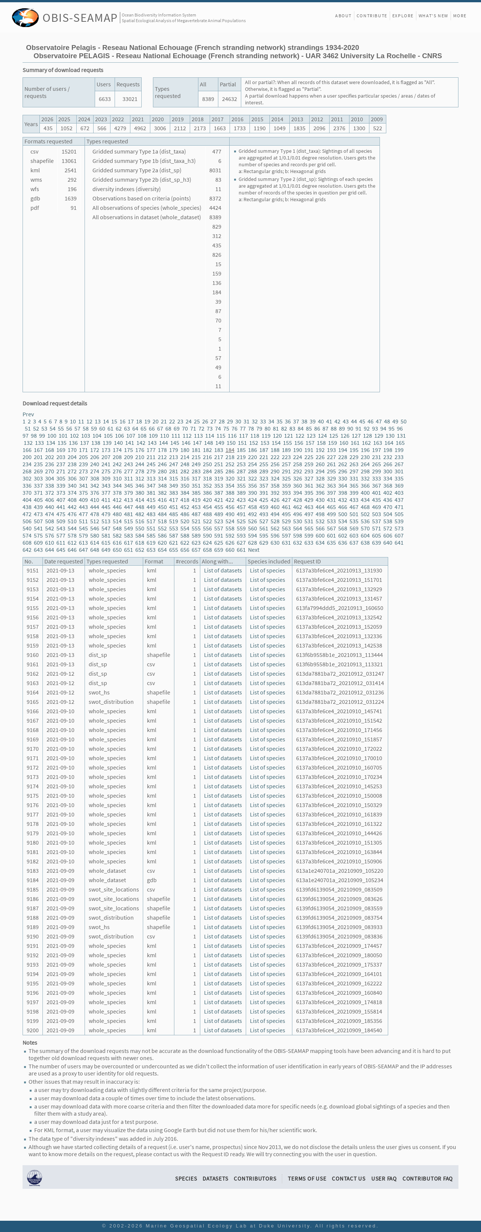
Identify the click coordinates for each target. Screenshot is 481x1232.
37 (296, 421)
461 (286, 507)
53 (44, 428)
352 (207, 485)
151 (242, 442)
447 (128, 507)
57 (77, 428)
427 (286, 499)
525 (241, 521)
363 (331, 485)
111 (175, 435)
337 (38, 485)
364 (342, 485)
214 (184, 457)
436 (387, 499)
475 (60, 514)
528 (275, 521)
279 (151, 471)
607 (399, 535)
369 (399, 485)
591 (218, 535)
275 (105, 471)
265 (376, 464)
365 (353, 485)
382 (162, 492)
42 (337, 421)
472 (27, 514)
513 (105, 521)
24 (189, 421)
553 (173, 528)
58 (86, 428)
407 (60, 499)
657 (196, 549)
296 (342, 471)
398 (342, 492)
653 (151, 549)
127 (356, 435)
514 (117, 521)
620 (162, 542)
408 (72, 499)
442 (72, 507)
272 (72, 471)
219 (241, 457)
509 (60, 521)
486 (184, 514)
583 (128, 535)
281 (173, 471)
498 (320, 514)
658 (207, 549)
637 (353, 542)
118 (254, 435)
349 (173, 485)
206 (94, 457)
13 (98, 421)
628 (252, 542)
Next (253, 549)
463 (308, 507)
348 (162, 485)
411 (105, 499)
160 (343, 442)
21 (164, 421)
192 (320, 449)
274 (94, 471)
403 (399, 492)
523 (218, 521)
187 (263, 449)
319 (218, 478)
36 (288, 421)
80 (268, 428)
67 (160, 428)
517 (151, 521)
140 (118, 442)
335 (399, 478)
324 (275, 478)
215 (196, 457)
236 (49, 464)
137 (84, 442)
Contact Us (349, 1178)
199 (399, 449)
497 (308, 514)
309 (105, 478)
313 (151, 478)
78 (251, 428)
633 (308, 542)
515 (128, 521)
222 (275, 457)
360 (297, 485)
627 (241, 542)
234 (27, 464)
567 (331, 528)
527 (263, 521)
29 (230, 421)
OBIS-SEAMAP (80, 17)
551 (151, 528)
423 (241, 499)
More (460, 15)
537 (376, 521)
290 (275, 471)
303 (38, 478)
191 (308, 449)
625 (218, 542)
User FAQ (384, 1178)
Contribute (372, 15)
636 (342, 542)
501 (353, 514)
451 (173, 507)
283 (196, 471)
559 (241, 528)
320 (229, 478)
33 (263, 421)
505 (399, 514)
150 (231, 442)
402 (387, 492)
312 (139, 478)
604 (365, 535)
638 (365, 542)
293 (308, 471)
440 (49, 507)
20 (156, 421)
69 (177, 428)
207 (105, 457)
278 (139, 471)
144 (163, 442)
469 (376, 507)
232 (387, 457)
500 (342, 514)
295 (331, 471)
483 (151, 514)
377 (105, 492)
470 (387, 507)
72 (201, 428)
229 (353, 457)
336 (27, 485)
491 (241, 514)
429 (308, 499)
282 (184, 471)
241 (105, 464)
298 (365, 471)
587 (173, 535)
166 (27, 449)
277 (128, 471)
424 (252, 499)
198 (387, 449)
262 (342, 464)
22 (172, 421)
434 (365, 499)
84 (301, 428)
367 (376, 485)
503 (376, 514)
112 (187, 435)
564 (297, 528)
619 (151, 542)
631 (286, 542)
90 (350, 428)
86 (317, 428)
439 (38, 507)
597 (286, 535)
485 (173, 514)
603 (353, 535)
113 (198, 435)
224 (297, 457)
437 (399, 499)
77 (243, 428)
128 (367, 435)
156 (298, 442)
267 (399, 464)
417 (173, 499)
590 (207, 535)
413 (128, 499)
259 (308, 464)
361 (308, 485)
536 (365, 521)
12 (89, 421)
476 (72, 514)
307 (83, 478)
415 (151, 499)
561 (263, 528)
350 (184, 485)
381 (151, 492)
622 (184, 542)
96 (400, 428)
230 (365, 457)
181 (196, 449)
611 (60, 542)
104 (96, 435)
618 (139, 542)
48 (387, 421)
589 (196, 535)
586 (162, 535)
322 (252, 478)
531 (308, 521)
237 (60, 464)
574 (27, 535)
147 (197, 442)
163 (377, 442)
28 (222, 421)
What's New (433, 15)
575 (38, 535)
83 (292, 428)
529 (286, 521)
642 (27, 549)
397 (331, 492)
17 (131, 421)
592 (229, 535)
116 (232, 435)
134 (50, 442)
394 (297, 492)
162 (366, 442)
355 (241, 485)
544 (72, 528)
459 (263, 507)
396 (320, 492)
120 (277, 435)
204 (72, 457)
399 (353, 492)
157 (310, 442)
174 (117, 449)
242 (117, 464)
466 (342, 507)
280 (162, 471)
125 (333, 435)
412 (117, 499)
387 (218, 492)
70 (185, 428)
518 (162, 521)
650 (117, 549)
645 (60, 549)
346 (139, 485)
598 (297, 535)
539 (399, 521)
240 (94, 464)
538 (387, 521)
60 (102, 428)
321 (241, 478)
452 (184, 507)
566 (320, 528)
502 (365, 514)
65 (144, 428)
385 (196, 492)
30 (238, 421)
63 (127, 428)
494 (275, 514)
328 (320, 478)
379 (128, 492)
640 (387, 542)
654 (162, 549)
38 (304, 421)
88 (334, 428)
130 (390, 435)
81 (276, 428)
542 (49, 528)
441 (60, 507)
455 (218, 507)
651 (128, 549)
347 (151, 485)
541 (38, 528)
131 (401, 435)
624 (207, 542)
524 (229, 521)
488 (207, 514)
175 (128, 449)
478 (94, 514)
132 (28, 442)
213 (173, 457)
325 (286, 478)
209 (128, 457)
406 (49, 499)
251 (218, 464)
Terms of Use (307, 1178)
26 (205, 421)
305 (60, 478)
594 (252, 535)
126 (344, 435)
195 (353, 449)
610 (49, 542)
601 (331, 535)
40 (321, 421)
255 (263, 464)
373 (60, 492)
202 (49, 457)
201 (38, 457)
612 (72, 542)
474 (49, 514)
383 (173, 492)
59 (94, 428)
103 (85, 435)
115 (220, 435)
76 (234, 428)
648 (94, 549)
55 (61, 428)
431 (331, 499)
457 (241, 507)
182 (207, 449)
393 (286, 492)
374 (72, 492)
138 (95, 442)
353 (218, 485)
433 (353, 499)
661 (241, 549)
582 (117, 535)
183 (218, 449)
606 (387, 535)
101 (63, 435)
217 (218, 457)
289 (263, 471)
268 (27, 471)
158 (321, 442)
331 (353, 478)
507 (38, 521)
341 (83, 485)
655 (173, 549)
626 (229, 542)
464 (320, 507)
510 (72, 521)
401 (376, 492)
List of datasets (223, 570)
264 (365, 464)
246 (162, 464)
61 (110, 428)
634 (320, 542)
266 (387, 464)
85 (309, 428)
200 (27, 457)
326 (297, 478)
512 (94, 521)
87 (325, 428)
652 (139, 549)
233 (399, 457)
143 (152, 442)
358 (275, 485)
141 (129, 442)
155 (287, 442)
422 (229, 499)
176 (139, 449)
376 (94, 492)
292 (297, 471)
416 (162, 499)
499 (331, 514)
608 (27, 542)
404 (27, 499)
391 (263, 492)
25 (197, 421)
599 (308, 535)
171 (83, 449)
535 (353, 521)
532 (320, 521)
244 (139, 464)
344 (117, 485)
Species (186, 1178)
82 (284, 428)
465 (331, 507)
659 (218, 549)
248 (184, 464)
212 (162, 457)
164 (388, 442)
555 (196, 528)
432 (342, 499)
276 (117, 471)
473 (38, 514)
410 (94, 499)
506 (27, 521)
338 (49, 485)
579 (83, 535)
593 (241, 535)
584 (139, 535)
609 (38, 542)
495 (286, 514)
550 (139, 528)
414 (139, 499)
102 (74, 435)
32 (255, 421)
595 (263, 535)
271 (60, 471)
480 (117, 514)
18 (139, 421)
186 (252, 449)
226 (320, 457)
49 (395, 421)
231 (376, 457)
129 (378, 435)
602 (342, 535)
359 (286, 485)
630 (275, 542)
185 (241, 449)
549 (128, 528)
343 (105, 485)
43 (346, 421)
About (343, 15)
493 (263, 514)
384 (184, 492)
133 (39, 442)
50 (404, 421)
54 (53, 428)
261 (331, 464)
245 (151, 464)
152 (253, 442)
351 (196, 485)
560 (252, 528)
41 (329, 421)
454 (207, 507)
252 (229, 464)
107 (130, 435)
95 (392, 428)
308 (94, 478)
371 (38, 492)
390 (252, 492)
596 (275, 535)
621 (173, 542)
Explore (403, 15)
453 (196, 507)
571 (376, 528)
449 (151, 507)
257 (286, 464)
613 (83, 542)
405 (38, 499)
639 (376, 542)
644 (49, 549)
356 (252, 485)
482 (139, 514)
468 (365, 507)
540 (27, 528)
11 (81, 421)
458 (252, 507)
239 (83, 464)
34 (271, 421)
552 (162, 528)
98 (34, 435)
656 (184, 549)
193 (331, 449)
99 (42, 435)
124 (322, 435)
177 (151, 449)
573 (399, 528)
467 (353, 507)
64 (135, 428)
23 (180, 421)
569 (353, 528)
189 (286, 449)
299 (376, 471)
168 (49, 449)
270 (49, 471)
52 (36, 428)
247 (173, 464)
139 (107, 442)
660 (229, 549)
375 (83, 492)
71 (193, 428)
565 (308, 528)
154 (276, 442)
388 (229, 492)
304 (49, 478)
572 (387, 528)
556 (207, 528)
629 (263, 542)
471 (399, 507)
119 (266, 435)
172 (94, 449)
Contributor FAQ (427, 1178)
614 (94, 542)
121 (288, 435)
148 (208, 442)
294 (320, 471)
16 (122, 421)
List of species (267, 570)
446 (117, 507)
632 (297, 542)
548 (117, 528)
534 (342, 521)
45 (362, 421)
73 (210, 428)
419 (196, 499)
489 (218, 514)
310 (117, 478)
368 (387, 485)
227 (331, 457)
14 (106, 421)
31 (247, 421)
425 (263, 499)
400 (365, 492)
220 (252, 457)
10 (73, 421)
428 (297, 499)
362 (320, 485)
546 (94, 528)
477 (83, 514)
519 (173, 521)
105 (108, 435)
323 (263, 478)
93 (375, 428)
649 (105, 549)
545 (83, 528)
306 (72, 478)
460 (275, 507)
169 (60, 449)
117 (243, 435)
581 (105, 535)
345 (128, 485)
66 (152, 428)
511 (83, 521)
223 (286, 457)
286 (229, 471)
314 (162, 478)
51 (28, 428)
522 (207, 521)
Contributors (255, 1178)
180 (184, 449)
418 (184, 499)
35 (280, 421)
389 (241, 492)
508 (49, 521)
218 (229, 457)
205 (83, 457)
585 (151, 535)
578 (72, 535)
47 (379, 421)
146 (186, 442)
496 (297, 514)
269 (38, 471)
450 (162, 507)
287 (241, 471)
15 (114, 421)
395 (308, 492)
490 (229, 514)
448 (139, 507)
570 (365, 528)
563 (286, 528)
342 (94, 485)
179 (173, 449)
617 (128, 542)
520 (184, 521)
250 (207, 464)
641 (399, 542)
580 (94, 535)
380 (139, 492)
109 (153, 435)
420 (207, 499)
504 (387, 514)
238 (72, 464)
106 (119, 435)
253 (241, 464)
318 (207, 478)
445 (105, 507)
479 (105, 514)
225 (308, 457)
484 (162, 514)
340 (72, 485)
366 (365, 485)
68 (168, 428)
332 (365, 478)
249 (196, 464)
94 (383, 428)
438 (27, 507)
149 (219, 442)
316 (184, 478)
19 (147, 421)
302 (27, 478)
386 (207, 492)
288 (252, 471)
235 (38, 464)
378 (117, 492)
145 (174, 442)
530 (297, 521)
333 (376, 478)
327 (308, 478)
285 (218, 471)
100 (51, 435)
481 (128, 514)
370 (27, 492)
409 (83, 499)
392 (275, 492)
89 (342, 428)
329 (331, 478)
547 (105, 528)
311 (128, 478)
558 (229, 528)
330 (342, 478)
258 (297, 464)
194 (342, 449)
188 (275, 449)
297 (353, 471)
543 (60, 528)
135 (62, 442)
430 (320, 499)
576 (49, 535)
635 (331, 542)
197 (376, 449)
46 (371, 421)
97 (26, 435)
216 (207, 457)
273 (83, 471)
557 (218, 528)
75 (226, 428)
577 (60, 535)
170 (72, 449)
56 (69, 428)
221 (263, 457)
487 (196, 514)
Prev (28, 414)
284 (207, 471)
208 (117, 457)
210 (139, 457)
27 (213, 421)
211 (151, 457)
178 (162, 449)
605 (376, 535)
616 (117, 542)
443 (83, 507)
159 (332, 442)
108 (142, 435)
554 (184, 528)
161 (355, 442)
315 (173, 478)
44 (354, 421)
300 (387, 471)
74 (218, 428)
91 (358, 428)
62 (119, 428)
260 (320, 464)
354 (229, 485)
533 (331, 521)
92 (367, 428)
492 (252, 514)
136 (73, 442)
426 (275, 499)
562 (275, 528)
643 (38, 549)
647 (83, 549)
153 (264, 442)
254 (252, 464)
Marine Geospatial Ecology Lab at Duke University (228, 1226)
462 (297, 507)
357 (263, 485)
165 (400, 442)
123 (311, 435)
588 (184, 535)
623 (196, 542)
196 (365, 449)
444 (94, 507)
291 (286, 471)
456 (229, 507)
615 (105, 542)
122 (299, 435)
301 (399, 471)
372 (49, 492)
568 (342, 528)
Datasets (215, 1178)
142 (140, 442)
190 (297, 449)
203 (60, 457)
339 (60, 485)
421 (218, 499)
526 (252, 521)
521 (196, 521)
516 (139, 521)
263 (353, 464)
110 (164, 435)
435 (376, 499)
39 (313, 421)
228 (342, 457)
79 (259, 428)
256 (275, 464)
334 (387, 478)
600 (320, 535)
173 (105, 449)
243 (128, 464)
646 (72, 549)
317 (196, 478)
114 (209, 435)
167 (38, 449)
